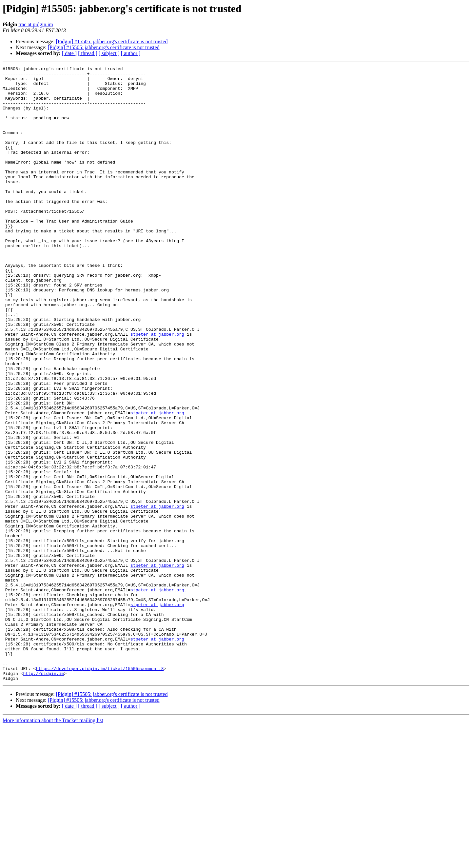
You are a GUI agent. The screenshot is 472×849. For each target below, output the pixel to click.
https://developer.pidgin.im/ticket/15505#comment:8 (100, 789)
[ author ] (131, 53)
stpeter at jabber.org (157, 388)
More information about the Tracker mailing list (53, 843)
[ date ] (69, 53)
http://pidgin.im (43, 795)
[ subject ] (109, 53)
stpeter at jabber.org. (158, 695)
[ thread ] (87, 53)
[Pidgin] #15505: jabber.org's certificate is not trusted (112, 41)
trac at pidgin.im (35, 24)
